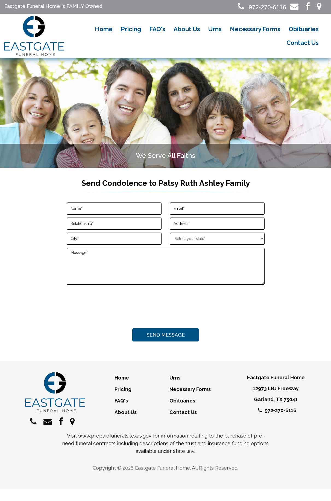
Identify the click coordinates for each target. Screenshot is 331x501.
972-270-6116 (262, 7)
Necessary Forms (255, 35)
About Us (187, 35)
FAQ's (157, 35)
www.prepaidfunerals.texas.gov (114, 448)
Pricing (131, 35)
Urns (215, 35)
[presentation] (165, 317)
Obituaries (304, 35)
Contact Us (302, 49)
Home (104, 35)
